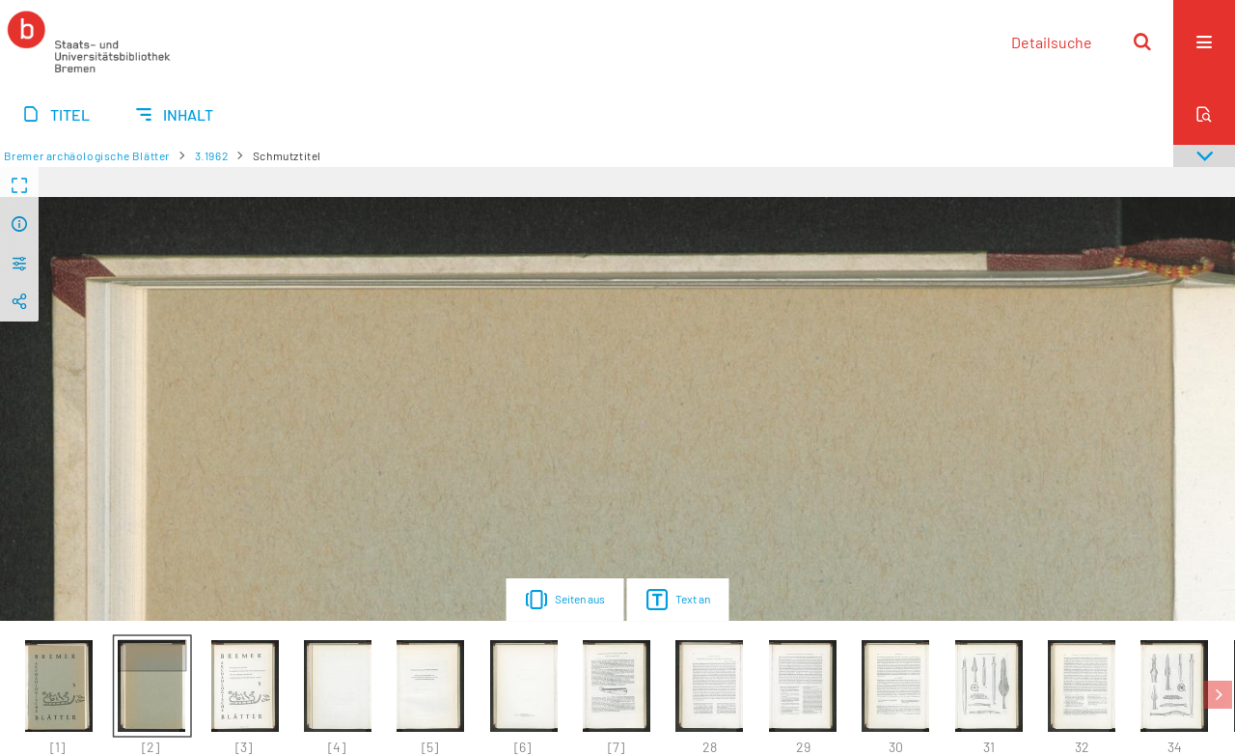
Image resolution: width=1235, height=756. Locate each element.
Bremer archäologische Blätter (87, 155)
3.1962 (212, 155)
